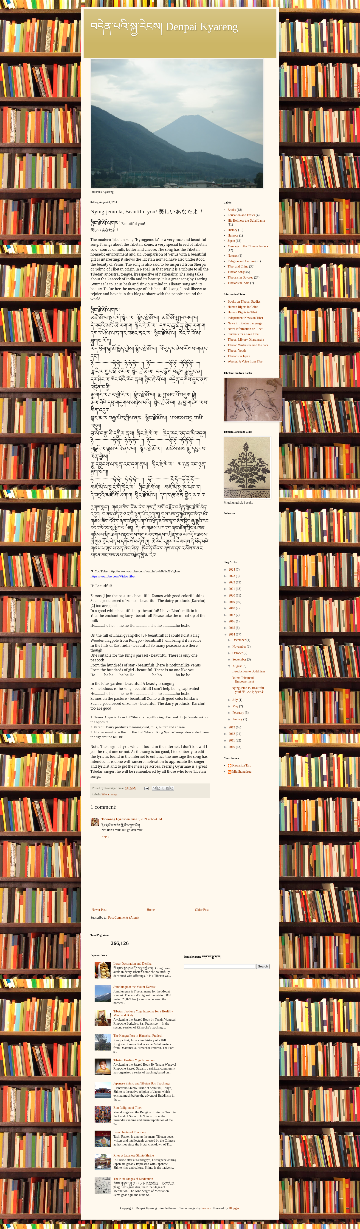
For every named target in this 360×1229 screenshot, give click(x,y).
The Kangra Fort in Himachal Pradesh (137, 1035)
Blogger (234, 1208)
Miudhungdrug (242, 771)
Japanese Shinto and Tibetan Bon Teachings (141, 1083)
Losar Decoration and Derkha (132, 963)
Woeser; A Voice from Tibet (245, 361)
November (239, 646)
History (232, 230)
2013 (232, 727)
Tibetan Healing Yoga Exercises (134, 1060)
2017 (232, 615)
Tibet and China (238, 266)
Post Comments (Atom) (123, 917)
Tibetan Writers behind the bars (248, 345)
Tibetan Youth (237, 350)
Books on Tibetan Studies (244, 301)
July (235, 700)
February (238, 712)
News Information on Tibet (245, 329)
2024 (232, 569)
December (239, 640)
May (235, 706)
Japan (231, 240)
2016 (232, 621)
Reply (105, 836)
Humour (233, 235)
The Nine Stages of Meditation (133, 1179)
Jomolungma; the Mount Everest (134, 987)
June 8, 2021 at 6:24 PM (146, 819)
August (237, 666)
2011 (232, 740)
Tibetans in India (238, 283)
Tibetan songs (109, 794)
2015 (232, 628)
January (237, 719)
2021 (232, 589)
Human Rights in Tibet (242, 312)
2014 (232, 634)
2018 (232, 608)
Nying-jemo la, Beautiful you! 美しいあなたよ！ (249, 690)
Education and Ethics (241, 215)
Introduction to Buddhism (248, 671)
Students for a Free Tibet (243, 334)
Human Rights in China (243, 307)
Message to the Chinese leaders (248, 246)
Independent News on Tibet (245, 318)
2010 (232, 747)
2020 (232, 595)
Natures (233, 255)
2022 (232, 582)
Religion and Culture (241, 261)
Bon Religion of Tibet (127, 1107)
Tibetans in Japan (239, 356)
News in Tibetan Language (245, 323)
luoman (206, 1208)
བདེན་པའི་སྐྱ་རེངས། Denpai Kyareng (164, 26)
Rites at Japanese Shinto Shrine (133, 1155)
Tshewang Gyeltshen (115, 819)
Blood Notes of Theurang (129, 1132)
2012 (232, 734)
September (239, 659)
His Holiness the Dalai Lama (246, 220)
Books (232, 210)
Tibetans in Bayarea (240, 277)
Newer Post (99, 909)
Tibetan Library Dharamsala (246, 339)
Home (151, 909)
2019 (232, 602)
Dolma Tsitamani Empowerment (243, 679)
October (238, 653)
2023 (232, 576)
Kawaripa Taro (241, 765)
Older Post (202, 909)
